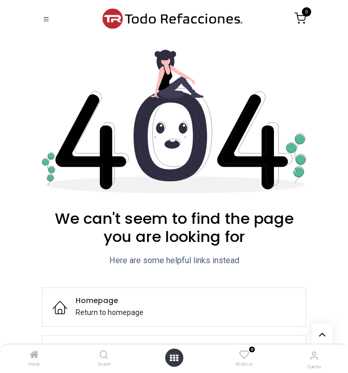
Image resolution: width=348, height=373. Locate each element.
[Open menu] (174, 358)
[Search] (104, 355)
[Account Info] (314, 356)
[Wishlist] (244, 355)
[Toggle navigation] (46, 18)
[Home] (34, 355)
